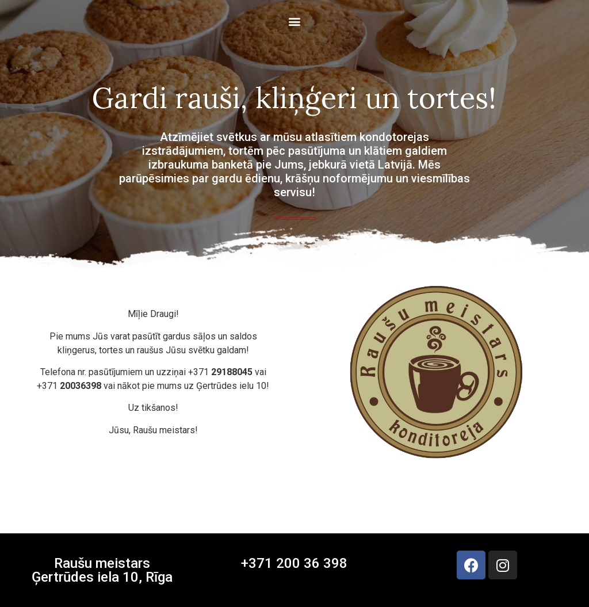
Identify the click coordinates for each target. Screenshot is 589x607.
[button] (294, 21)
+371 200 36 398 (294, 563)
